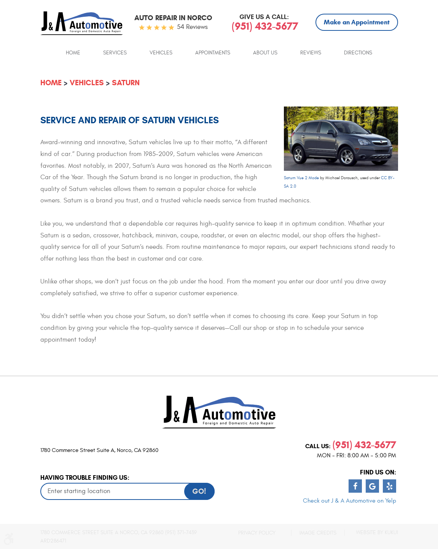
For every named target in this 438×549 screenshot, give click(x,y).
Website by (377, 532)
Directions (358, 53)
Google (372, 486)
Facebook (355, 486)
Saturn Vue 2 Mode (301, 177)
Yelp (389, 486)
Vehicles (161, 53)
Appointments (212, 53)
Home (73, 53)
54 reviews (192, 27)
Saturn (126, 83)
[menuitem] (73, 52)
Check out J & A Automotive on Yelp (349, 500)
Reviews (310, 53)
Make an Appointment (357, 22)
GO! (199, 491)
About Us (265, 53)
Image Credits (317, 533)
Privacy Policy (257, 533)
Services (115, 53)
